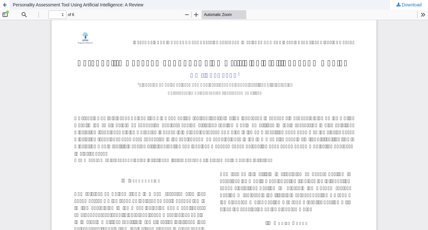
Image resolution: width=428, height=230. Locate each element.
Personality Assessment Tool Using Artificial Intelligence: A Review (78, 4)
